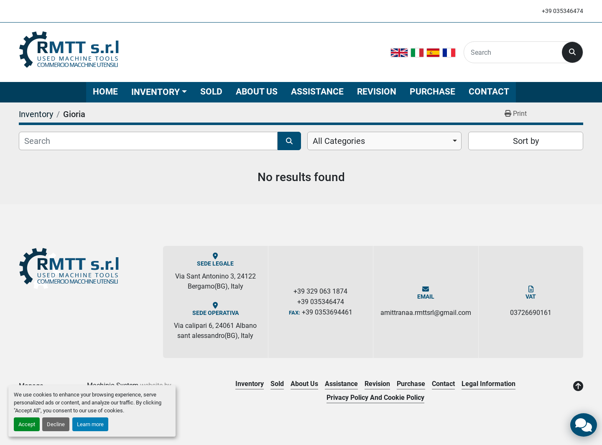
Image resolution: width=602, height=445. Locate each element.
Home (105, 92)
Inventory (155, 92)
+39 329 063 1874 (320, 291)
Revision (376, 92)
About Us (257, 92)
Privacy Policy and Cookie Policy (375, 398)
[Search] (513, 52)
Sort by (526, 141)
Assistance (317, 92)
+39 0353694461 (327, 312)
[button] (159, 92)
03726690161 (530, 313)
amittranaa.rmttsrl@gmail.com (425, 313)
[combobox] (384, 141)
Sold (211, 92)
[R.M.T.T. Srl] (70, 269)
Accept (26, 424)
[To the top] (578, 386)
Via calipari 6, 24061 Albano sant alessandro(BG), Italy (215, 331)
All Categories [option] (339, 141)
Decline (56, 424)
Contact (489, 92)
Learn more (90, 424)
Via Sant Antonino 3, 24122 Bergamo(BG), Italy (215, 281)
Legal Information (488, 384)
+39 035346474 (562, 11)
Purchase (432, 92)
